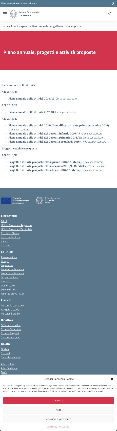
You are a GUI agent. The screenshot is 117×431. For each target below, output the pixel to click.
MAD (4, 372)
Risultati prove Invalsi (13, 293)
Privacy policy (63, 426)
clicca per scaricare (93, 162)
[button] (112, 379)
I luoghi (5, 261)
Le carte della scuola (12, 273)
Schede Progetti (10, 333)
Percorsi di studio (10, 313)
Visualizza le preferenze (58, 419)
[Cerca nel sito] (110, 14)
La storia (6, 281)
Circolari (5, 353)
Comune (5, 245)
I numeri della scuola (12, 269)
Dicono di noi (8, 289)
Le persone (7, 265)
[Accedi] (113, 3)
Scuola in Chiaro (10, 233)
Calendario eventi (11, 357)
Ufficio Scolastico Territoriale (16, 229)
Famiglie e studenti (11, 309)
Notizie (5, 349)
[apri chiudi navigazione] (5, 14)
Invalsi (4, 241)
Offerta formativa (11, 325)
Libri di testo (8, 285)
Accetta (58, 400)
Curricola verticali (10, 337)
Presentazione (9, 257)
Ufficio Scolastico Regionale (16, 225)
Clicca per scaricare (66, 98)
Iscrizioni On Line (10, 237)
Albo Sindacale (9, 368)
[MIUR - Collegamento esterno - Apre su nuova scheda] (19, 3)
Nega (58, 410)
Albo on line (7, 364)
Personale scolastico (12, 305)
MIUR (4, 221)
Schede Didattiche (11, 329)
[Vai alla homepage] (13, 14)
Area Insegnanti (20, 26)
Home (5, 26)
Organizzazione (9, 277)
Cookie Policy (52, 426)
